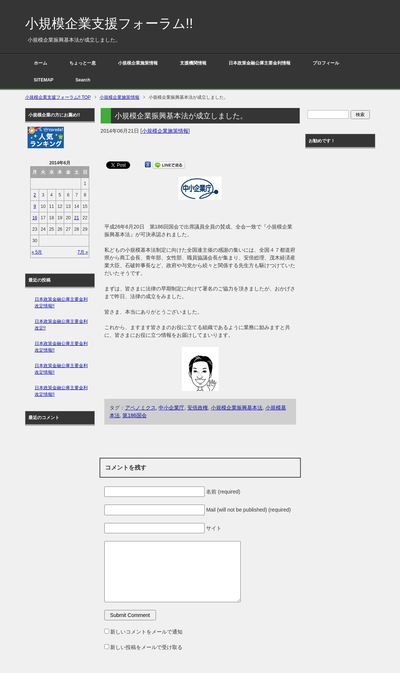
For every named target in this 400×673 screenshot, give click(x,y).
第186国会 (134, 415)
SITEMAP (43, 80)
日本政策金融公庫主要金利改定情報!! (61, 302)
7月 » (82, 252)
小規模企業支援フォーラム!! (109, 23)
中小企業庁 (171, 408)
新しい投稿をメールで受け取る (146, 647)
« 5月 (37, 252)
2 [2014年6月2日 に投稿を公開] (35, 195)
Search (83, 80)
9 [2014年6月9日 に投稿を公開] (35, 206)
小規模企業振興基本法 (236, 408)
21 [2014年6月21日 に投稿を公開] (76, 217)
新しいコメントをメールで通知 (146, 632)
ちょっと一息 (82, 63)
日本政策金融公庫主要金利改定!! (61, 325)
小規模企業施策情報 (138, 63)
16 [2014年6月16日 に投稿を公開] (34, 217)
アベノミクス (140, 408)
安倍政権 (197, 408)
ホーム (40, 63)
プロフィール (326, 63)
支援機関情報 (193, 63)
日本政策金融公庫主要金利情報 (260, 63)
